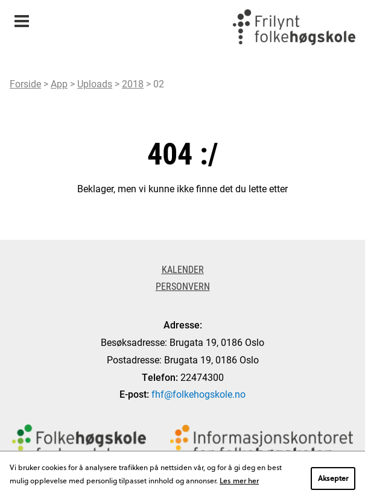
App (59, 83)
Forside (25, 83)
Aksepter (333, 477)
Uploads (94, 83)
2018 (133, 83)
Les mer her (239, 480)
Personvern (183, 286)
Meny (21, 17)
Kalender (183, 269)
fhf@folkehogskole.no (198, 394)
